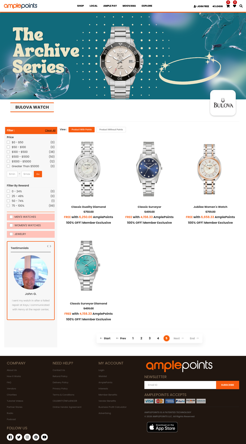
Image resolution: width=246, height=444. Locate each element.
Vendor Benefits (107, 401)
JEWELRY (20, 234)
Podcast (11, 419)
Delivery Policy (60, 382)
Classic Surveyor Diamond (88, 304)
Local (94, 6)
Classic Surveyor (149, 207)
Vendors (11, 388)
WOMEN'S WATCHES (28, 225)
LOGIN (218, 6)
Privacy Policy (60, 388)
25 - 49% (18, 196)
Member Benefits (108, 394)
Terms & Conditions (63, 394)
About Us (12, 370)
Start (105, 338)
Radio (10, 413)
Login (101, 370)
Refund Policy (60, 376)
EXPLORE (147, 6)
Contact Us (59, 370)
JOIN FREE (201, 6)
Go (37, 174)
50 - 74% (18, 201)
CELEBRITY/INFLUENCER (65, 401)
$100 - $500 (20, 152)
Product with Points (82, 129)
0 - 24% (17, 191)
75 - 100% (18, 206)
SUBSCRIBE (227, 385)
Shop (80, 6)
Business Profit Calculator (113, 407)
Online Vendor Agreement (67, 407)
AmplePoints (105, 382)
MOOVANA (129, 6)
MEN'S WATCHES (25, 216)
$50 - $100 (19, 147)
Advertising (105, 413)
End (194, 338)
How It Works (14, 376)
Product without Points (111, 129)
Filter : (11, 130)
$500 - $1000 (21, 157)
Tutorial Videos (15, 401)
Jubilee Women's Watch (210, 207)
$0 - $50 (18, 142)
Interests (103, 388)
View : (63, 129)
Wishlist (103, 376)
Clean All (50, 130)
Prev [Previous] (121, 338)
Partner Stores (14, 407)
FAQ (9, 382)
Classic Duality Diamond (88, 207)
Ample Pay (110, 6)
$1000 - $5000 (22, 161)
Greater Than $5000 (26, 166)
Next (179, 338)
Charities (12, 394)
